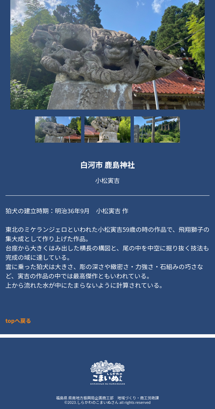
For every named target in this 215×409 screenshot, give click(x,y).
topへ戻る (18, 320)
